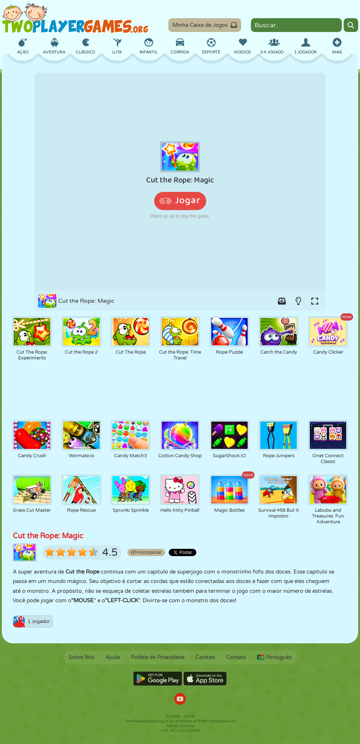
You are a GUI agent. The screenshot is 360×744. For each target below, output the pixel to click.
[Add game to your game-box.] (282, 301)
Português (274, 657)
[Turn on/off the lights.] (298, 301)
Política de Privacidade (158, 657)
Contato (236, 657)
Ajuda (112, 657)
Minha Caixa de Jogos (204, 25)
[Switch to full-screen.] (314, 301)
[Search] (351, 25)
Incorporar (146, 552)
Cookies (205, 657)
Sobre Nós (82, 657)
